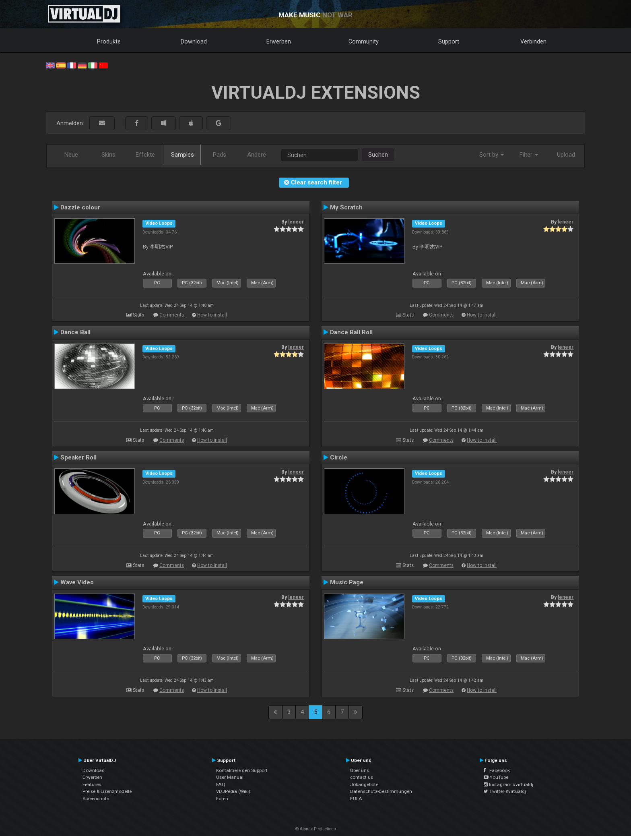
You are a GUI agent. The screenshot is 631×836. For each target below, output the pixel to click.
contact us (361, 777)
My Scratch (346, 207)
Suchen (378, 154)
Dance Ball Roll (351, 332)
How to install (212, 315)
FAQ (220, 784)
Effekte (145, 154)
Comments (171, 315)
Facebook (497, 770)
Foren (222, 798)
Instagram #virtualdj (508, 784)
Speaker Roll (78, 457)
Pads (219, 154)
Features (91, 784)
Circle (338, 457)
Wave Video (77, 582)
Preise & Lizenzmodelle (107, 791)
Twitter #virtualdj (505, 791)
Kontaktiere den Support (242, 770)
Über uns (359, 770)
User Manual (229, 777)
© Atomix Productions (315, 829)
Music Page (346, 582)
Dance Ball (75, 332)
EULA (356, 798)
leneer (296, 222)
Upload (566, 154)
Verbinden (533, 41)
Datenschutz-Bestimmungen (381, 791)
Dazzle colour (80, 207)
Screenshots (95, 798)
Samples (182, 154)
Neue (71, 154)
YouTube (496, 777)
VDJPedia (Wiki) (233, 791)
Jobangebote (364, 784)
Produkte (109, 41)
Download (194, 41)
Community (363, 41)
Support (448, 41)
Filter (529, 154)
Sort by (491, 154)
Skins (108, 154)
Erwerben (278, 41)
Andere (256, 154)
